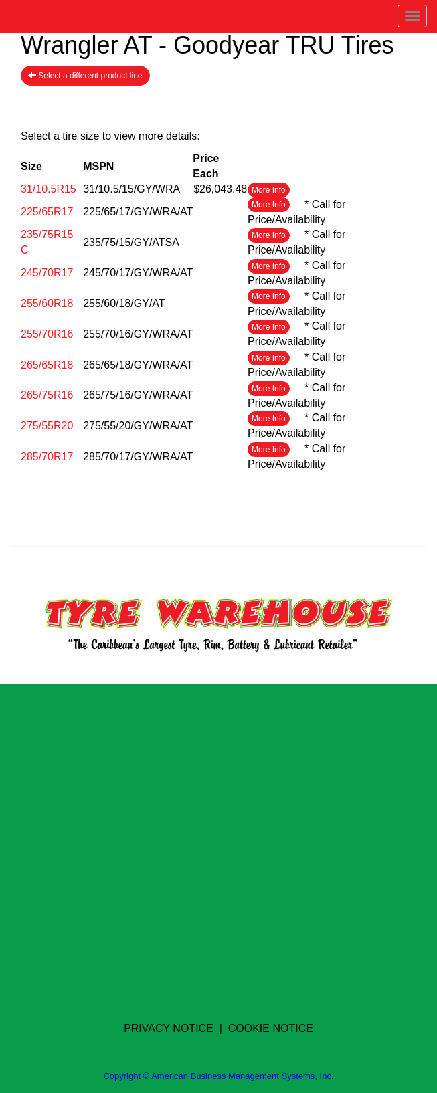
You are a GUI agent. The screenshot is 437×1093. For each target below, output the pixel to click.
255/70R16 (47, 334)
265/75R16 (47, 395)
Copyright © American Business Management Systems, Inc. (218, 1076)
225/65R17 (47, 211)
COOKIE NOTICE (270, 1028)
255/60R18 (47, 303)
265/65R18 (47, 365)
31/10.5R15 (48, 189)
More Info (269, 190)
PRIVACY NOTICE (168, 1028)
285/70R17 (47, 456)
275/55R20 (47, 425)
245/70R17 (47, 272)
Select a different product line (85, 75)
